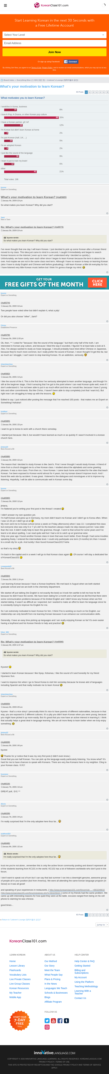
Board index (9, 80)
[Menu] (5, 5)
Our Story (50, 965)
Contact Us (80, 998)
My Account (81, 977)
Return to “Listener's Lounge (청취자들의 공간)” (21, 920)
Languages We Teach (56, 988)
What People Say (54, 974)
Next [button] (107, 92)
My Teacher (16, 992)
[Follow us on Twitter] (47, 1020)
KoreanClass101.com (91, 1059)
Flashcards (15, 970)
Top (107, 213)
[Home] (51, 8)
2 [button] (89, 92)
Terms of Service (92, 1065)
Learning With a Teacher (83, 992)
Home (13, 961)
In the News (51, 983)
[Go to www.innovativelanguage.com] (54, 1052)
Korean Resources (19, 988)
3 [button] (93, 92)
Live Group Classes (20, 983)
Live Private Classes (20, 979)
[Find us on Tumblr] (66, 1020)
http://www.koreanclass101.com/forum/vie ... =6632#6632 (77, 890)
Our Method (51, 961)
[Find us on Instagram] (47, 1027)
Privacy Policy (47, 68)
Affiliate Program (53, 1001)
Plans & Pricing (52, 979)
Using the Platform (84, 982)
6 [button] (103, 92)
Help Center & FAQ (85, 961)
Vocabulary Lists (18, 974)
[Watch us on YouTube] (53, 1020)
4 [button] (96, 92)
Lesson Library (17, 965)
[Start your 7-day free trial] (20, 1021)
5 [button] (100, 92)
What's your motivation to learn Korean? (32, 86)
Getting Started (82, 965)
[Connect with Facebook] (71, 61)
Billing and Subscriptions (82, 971)
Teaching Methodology (86, 986)
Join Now (54, 52)
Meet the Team (52, 970)
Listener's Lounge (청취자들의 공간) (62, 80)
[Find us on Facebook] (60, 1020)
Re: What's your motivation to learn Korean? (27, 226)
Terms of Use (36, 68)
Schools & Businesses (56, 992)
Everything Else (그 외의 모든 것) (31, 80)
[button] (103, 5)
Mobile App (15, 997)
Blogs (47, 997)
